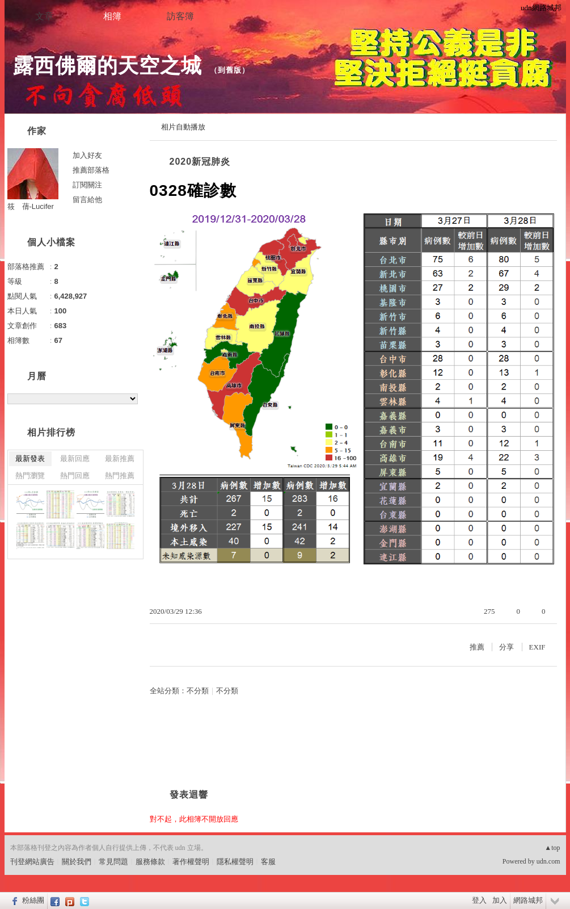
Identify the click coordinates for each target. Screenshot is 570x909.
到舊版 (230, 70)
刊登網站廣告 (32, 861)
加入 (499, 900)
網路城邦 (528, 900)
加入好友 (87, 155)
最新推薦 (119, 458)
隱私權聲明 (235, 861)
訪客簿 (180, 16)
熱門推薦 (119, 475)
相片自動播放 (183, 127)
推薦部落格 (91, 170)
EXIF (537, 647)
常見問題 (113, 861)
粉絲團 (33, 900)
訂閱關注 (87, 185)
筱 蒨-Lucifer (30, 206)
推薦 (477, 647)
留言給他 (87, 199)
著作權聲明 (190, 861)
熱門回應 (75, 475)
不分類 (198, 690)
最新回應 (75, 458)
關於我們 (76, 861)
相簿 (112, 16)
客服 (268, 861)
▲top (552, 848)
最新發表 (30, 458)
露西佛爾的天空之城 (107, 65)
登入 (479, 900)
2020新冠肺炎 (200, 161)
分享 (506, 647)
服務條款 (150, 861)
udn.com (548, 861)
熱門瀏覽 (30, 475)
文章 (44, 16)
